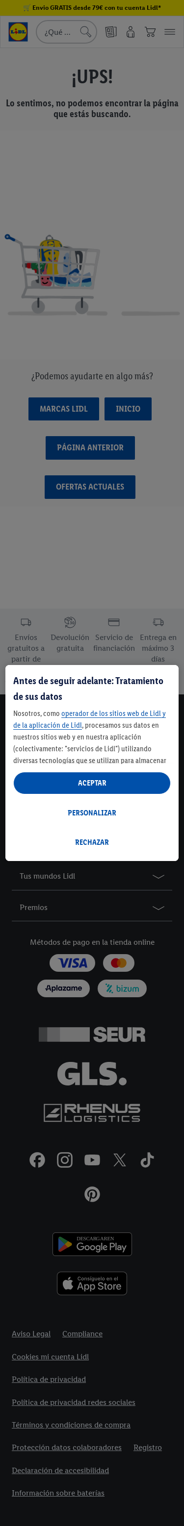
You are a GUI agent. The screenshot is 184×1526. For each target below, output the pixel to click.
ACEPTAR (92, 783)
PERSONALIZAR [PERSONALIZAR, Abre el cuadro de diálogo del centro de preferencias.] (92, 812)
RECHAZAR (92, 842)
